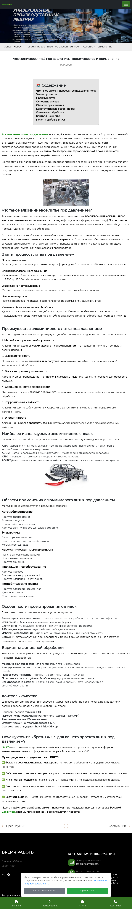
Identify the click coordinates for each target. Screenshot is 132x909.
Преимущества (45, 98)
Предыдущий (15, 826)
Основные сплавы (47, 101)
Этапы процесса (46, 94)
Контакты (115, 903)
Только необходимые (44, 890)
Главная (7, 46)
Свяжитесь (9, 811)
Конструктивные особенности (55, 108)
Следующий (117, 826)
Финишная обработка (50, 112)
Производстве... (49, 903)
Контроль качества (48, 116)
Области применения (50, 105)
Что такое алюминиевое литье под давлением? (66, 90)
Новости (19, 46)
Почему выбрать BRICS (51, 119)
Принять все (87, 890)
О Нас (82, 903)
